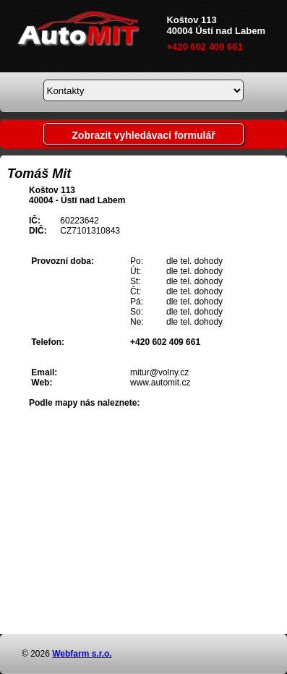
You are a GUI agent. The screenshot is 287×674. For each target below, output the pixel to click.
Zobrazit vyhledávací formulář (143, 135)
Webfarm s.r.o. (81, 654)
